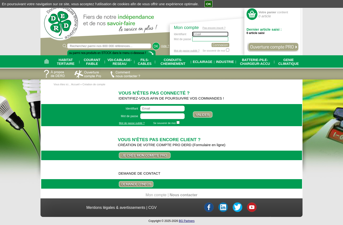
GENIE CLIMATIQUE (288, 62)
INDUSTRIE (225, 62)
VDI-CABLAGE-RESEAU (119, 62)
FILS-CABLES (145, 62)
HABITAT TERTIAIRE (66, 62)
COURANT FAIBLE (92, 62)
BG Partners (187, 221)
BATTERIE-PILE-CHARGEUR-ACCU (255, 62)
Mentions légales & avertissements (115, 208)
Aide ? (165, 46)
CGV (152, 208)
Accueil (75, 84)
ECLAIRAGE (202, 62)
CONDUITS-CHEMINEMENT (173, 62)
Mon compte (156, 195)
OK (208, 4)
